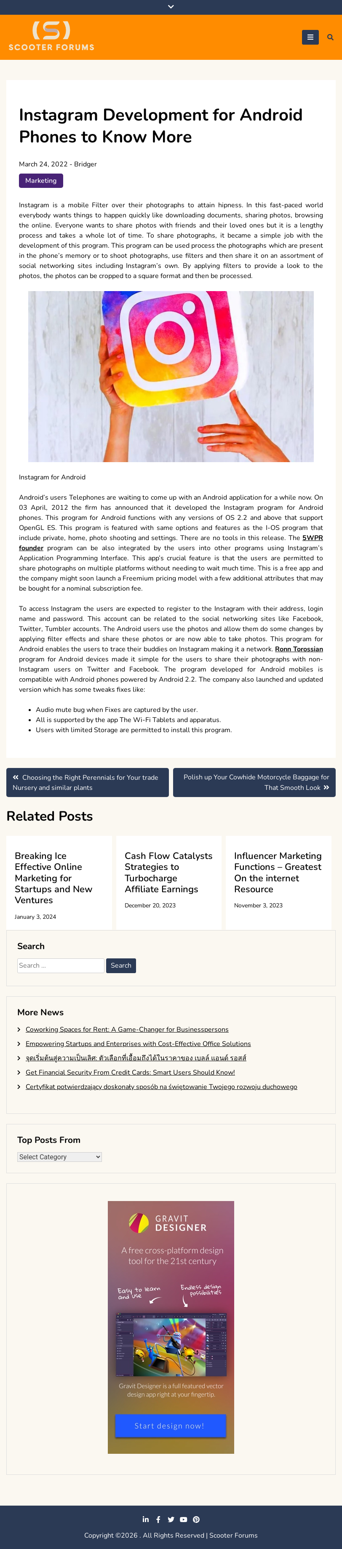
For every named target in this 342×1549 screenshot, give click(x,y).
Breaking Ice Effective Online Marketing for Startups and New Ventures (54, 878)
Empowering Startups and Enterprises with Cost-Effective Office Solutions (138, 1044)
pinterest (196, 1519)
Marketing (41, 180)
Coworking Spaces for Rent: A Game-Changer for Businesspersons (127, 1029)
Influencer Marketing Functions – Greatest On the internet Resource (278, 873)
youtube (183, 1519)
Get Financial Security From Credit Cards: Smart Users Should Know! (130, 1072)
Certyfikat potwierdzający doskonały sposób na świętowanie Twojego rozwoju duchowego (161, 1087)
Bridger (85, 164)
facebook (158, 1519)
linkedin (146, 1519)
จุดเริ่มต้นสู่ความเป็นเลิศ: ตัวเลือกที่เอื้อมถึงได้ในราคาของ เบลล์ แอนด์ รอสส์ (136, 1058)
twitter (171, 1519)
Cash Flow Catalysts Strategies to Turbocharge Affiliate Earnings (169, 873)
